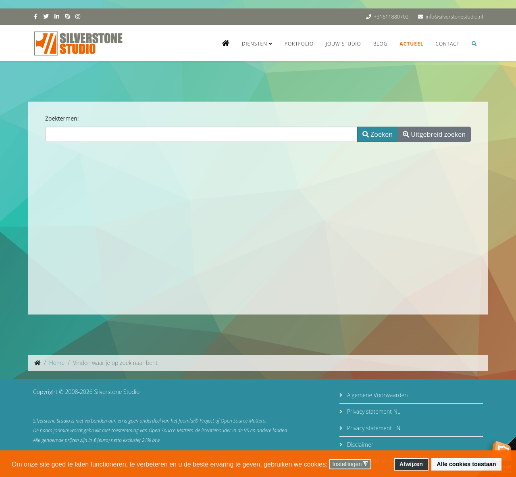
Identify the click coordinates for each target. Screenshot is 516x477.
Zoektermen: (62, 118)
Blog (380, 43)
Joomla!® (188, 420)
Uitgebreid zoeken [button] (434, 134)
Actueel (411, 43)
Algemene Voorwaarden (376, 395)
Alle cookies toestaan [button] (466, 464)
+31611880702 (391, 16)
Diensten (254, 43)
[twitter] (46, 16)
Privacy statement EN (372, 428)
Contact (447, 43)
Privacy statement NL (372, 411)
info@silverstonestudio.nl (454, 16)
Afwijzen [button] (411, 464)
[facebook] (35, 16)
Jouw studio (343, 43)
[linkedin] (56, 16)
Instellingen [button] (350, 464)
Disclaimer (359, 444)
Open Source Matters (243, 420)
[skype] (67, 16)
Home (56, 363)
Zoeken (377, 134)
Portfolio (299, 43)
